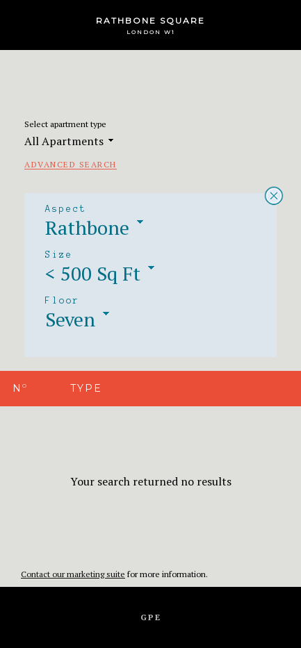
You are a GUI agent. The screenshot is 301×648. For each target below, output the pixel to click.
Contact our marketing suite (73, 574)
